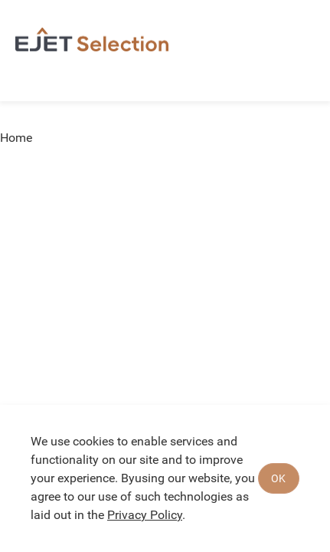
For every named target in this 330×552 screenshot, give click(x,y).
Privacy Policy (144, 515)
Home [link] (16, 138)
